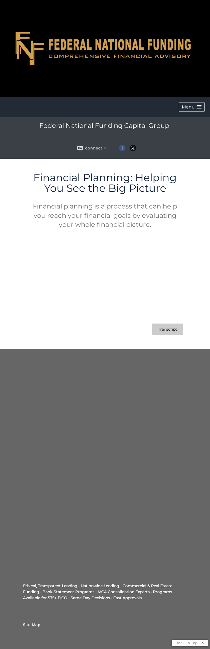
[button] (192, 107)
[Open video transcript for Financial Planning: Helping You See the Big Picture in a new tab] (167, 329)
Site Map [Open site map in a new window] (31, 624)
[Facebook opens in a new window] (122, 150)
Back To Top (190, 643)
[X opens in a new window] (133, 150)
